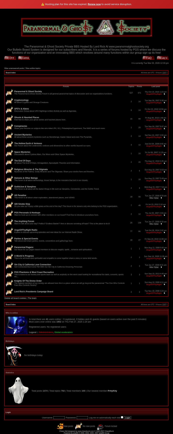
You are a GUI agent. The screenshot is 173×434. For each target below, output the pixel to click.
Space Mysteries (22, 152)
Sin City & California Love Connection (32, 264)
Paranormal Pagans (23, 247)
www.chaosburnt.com (86, 431)
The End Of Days (22, 161)
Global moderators (63, 332)
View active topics (33, 68)
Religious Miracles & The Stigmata (31, 169)
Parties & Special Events (26, 238)
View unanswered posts (14, 68)
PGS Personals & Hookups (27, 212)
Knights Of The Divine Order (28, 281)
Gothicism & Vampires (25, 187)
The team (32, 298)
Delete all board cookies (15, 298)
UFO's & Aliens (21, 109)
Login (8, 412)
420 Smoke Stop (22, 204)
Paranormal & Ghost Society (28, 91)
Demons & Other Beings (26, 178)
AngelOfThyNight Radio (25, 230)
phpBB (75, 433)
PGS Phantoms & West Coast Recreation (34, 272)
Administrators (46, 332)
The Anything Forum (24, 221)
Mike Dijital (153, 198)
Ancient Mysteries (23, 135)
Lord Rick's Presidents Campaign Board (33, 291)
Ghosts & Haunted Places (26, 117)
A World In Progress (24, 256)
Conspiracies (20, 126)
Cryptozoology (21, 100)
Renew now (94, 4)
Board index (11, 73)
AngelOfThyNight (154, 94)
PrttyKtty (112, 391)
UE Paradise (20, 195)
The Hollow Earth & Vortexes (28, 143)
